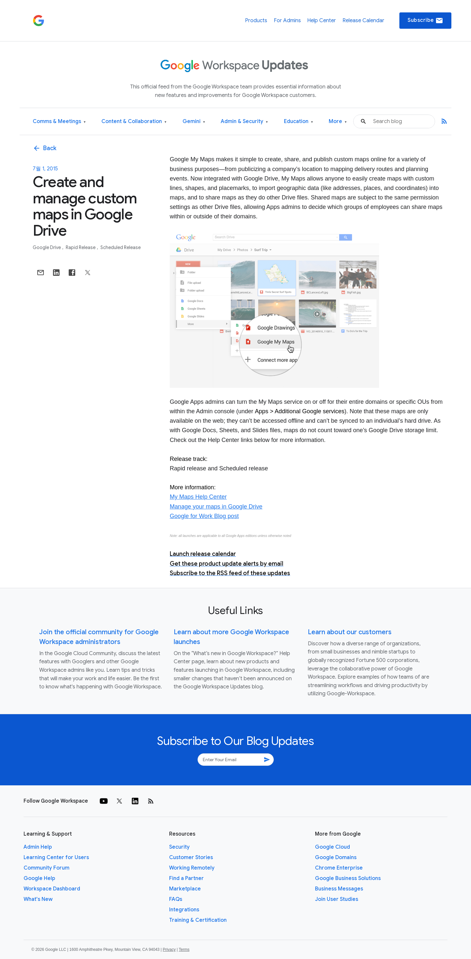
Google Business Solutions (348, 878)
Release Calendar (363, 20)
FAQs (175, 899)
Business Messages (339, 889)
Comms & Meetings (59, 121)
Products (256, 20)
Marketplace (185, 889)
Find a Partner (186, 878)
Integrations (184, 909)
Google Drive (47, 247)
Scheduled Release (120, 247)
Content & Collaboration (133, 121)
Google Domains (336, 857)
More (338, 121)
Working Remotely (192, 868)
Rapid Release (81, 247)
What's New (38, 899)
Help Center (321, 20)
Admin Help (38, 847)
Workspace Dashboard (52, 889)
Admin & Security (244, 121)
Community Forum (46, 868)
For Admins (287, 20)
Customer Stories (191, 857)
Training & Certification (198, 920)
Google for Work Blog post (204, 516)
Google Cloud (332, 847)
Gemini (194, 121)
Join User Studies (336, 899)
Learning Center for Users (56, 857)
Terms (184, 949)
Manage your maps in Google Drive (216, 506)
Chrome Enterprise (339, 868)
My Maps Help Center (198, 497)
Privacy (169, 949)
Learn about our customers (350, 632)
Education (298, 121)
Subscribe (425, 20)
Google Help (39, 878)
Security (179, 847)
